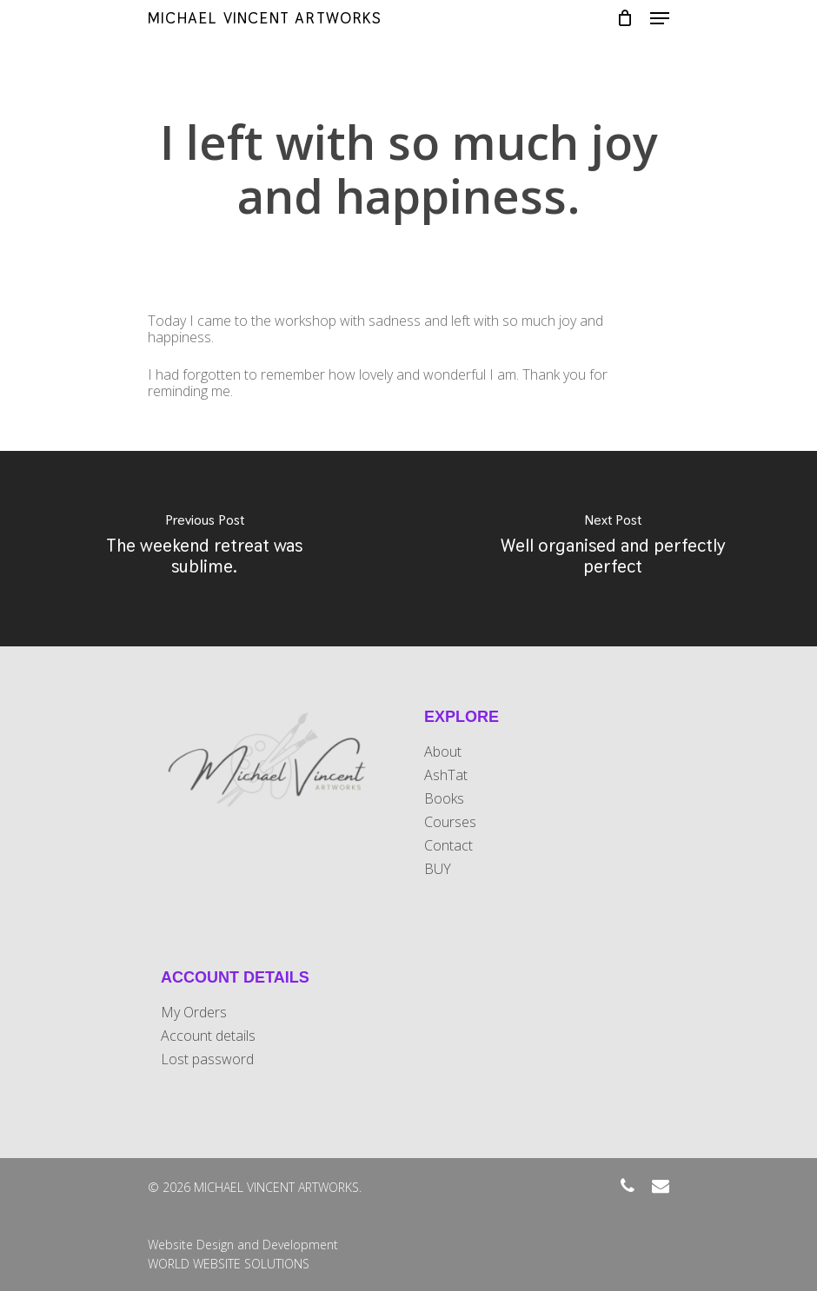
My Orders (194, 1012)
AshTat (446, 775)
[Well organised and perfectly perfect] (612, 548)
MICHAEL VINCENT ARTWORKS (265, 18)
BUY (437, 869)
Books (444, 799)
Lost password (207, 1059)
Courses (450, 822)
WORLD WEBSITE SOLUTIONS (228, 1263)
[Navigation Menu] (659, 18)
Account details (208, 1036)
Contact (448, 845)
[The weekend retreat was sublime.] (204, 548)
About (443, 752)
